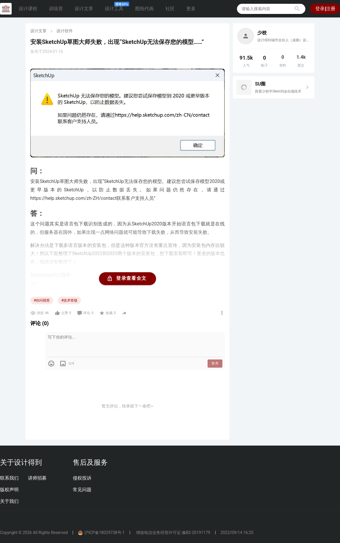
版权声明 (9, 489)
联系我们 (9, 478)
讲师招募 (37, 478)
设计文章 (84, 8)
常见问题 (82, 489)
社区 (170, 8)
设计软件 (64, 31)
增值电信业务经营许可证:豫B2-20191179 (172, 532)
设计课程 (28, 8)
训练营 (56, 8)
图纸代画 (144, 8)
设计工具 (116, 7)
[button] (297, 8)
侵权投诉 (82, 478)
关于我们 (9, 501)
